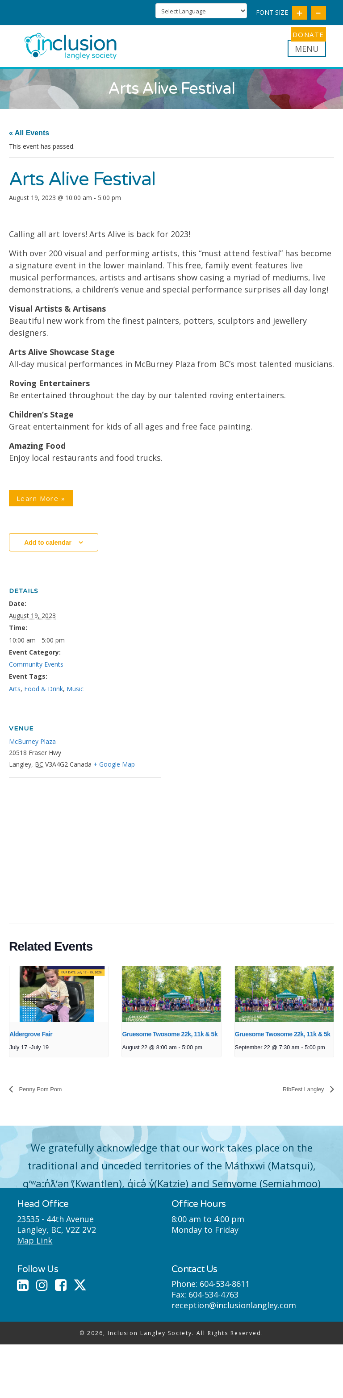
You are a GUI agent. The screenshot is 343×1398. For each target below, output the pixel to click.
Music (75, 696)
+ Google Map (114, 771)
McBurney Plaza (32, 748)
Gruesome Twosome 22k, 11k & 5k (170, 1041)
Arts (15, 696)
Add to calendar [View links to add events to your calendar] (47, 549)
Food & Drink (43, 696)
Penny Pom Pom (45, 1097)
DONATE (302, 34)
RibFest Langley (299, 1097)
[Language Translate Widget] (201, 10)
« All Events (29, 140)
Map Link (34, 1248)
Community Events (36, 672)
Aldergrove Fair (30, 1041)
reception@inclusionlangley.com (234, 1313)
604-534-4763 (213, 1302)
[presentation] (58, 1001)
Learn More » (41, 505)
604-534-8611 (225, 1291)
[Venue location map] (56, 846)
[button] (307, 55)
